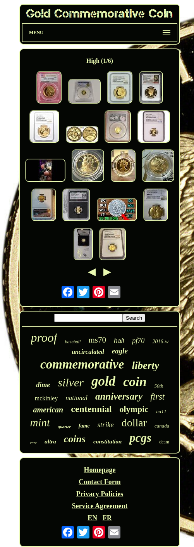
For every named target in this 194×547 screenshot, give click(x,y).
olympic (134, 409)
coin (134, 381)
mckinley (46, 398)
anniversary (118, 396)
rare (33, 443)
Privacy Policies (99, 494)
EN (92, 518)
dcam (164, 442)
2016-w (160, 341)
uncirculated (88, 351)
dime (43, 385)
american (48, 409)
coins (75, 439)
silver (71, 382)
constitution (107, 441)
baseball (73, 341)
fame (84, 426)
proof (44, 337)
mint (40, 422)
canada (162, 426)
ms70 (97, 339)
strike (106, 425)
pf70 (138, 340)
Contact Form (99, 482)
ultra (50, 441)
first (157, 397)
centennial (91, 409)
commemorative (82, 364)
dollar (134, 423)
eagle (120, 351)
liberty (145, 365)
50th (159, 386)
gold (103, 381)
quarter (64, 426)
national (76, 398)
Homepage (99, 470)
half (119, 340)
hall (161, 412)
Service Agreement (99, 506)
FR (107, 518)
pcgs (140, 438)
